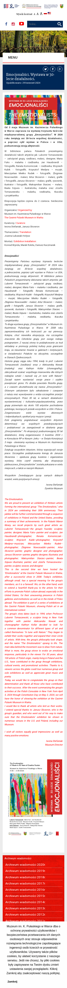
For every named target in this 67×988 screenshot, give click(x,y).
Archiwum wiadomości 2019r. (25, 871)
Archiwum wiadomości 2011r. (25, 921)
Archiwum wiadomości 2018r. (25, 877)
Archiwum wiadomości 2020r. (25, 864)
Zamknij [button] (12, 981)
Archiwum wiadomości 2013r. (25, 908)
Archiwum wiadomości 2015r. (25, 896)
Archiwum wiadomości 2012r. (25, 914)
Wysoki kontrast (24, 14)
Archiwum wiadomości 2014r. (25, 902)
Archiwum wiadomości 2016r (25, 889)
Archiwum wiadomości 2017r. (25, 883)
